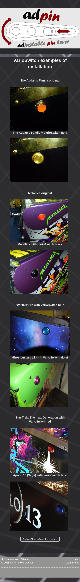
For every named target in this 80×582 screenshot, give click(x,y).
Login (76, 559)
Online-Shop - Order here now (39, 539)
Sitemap (25, 559)
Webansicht (72, 562)
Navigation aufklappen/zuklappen (40, 4)
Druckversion (10, 559)
